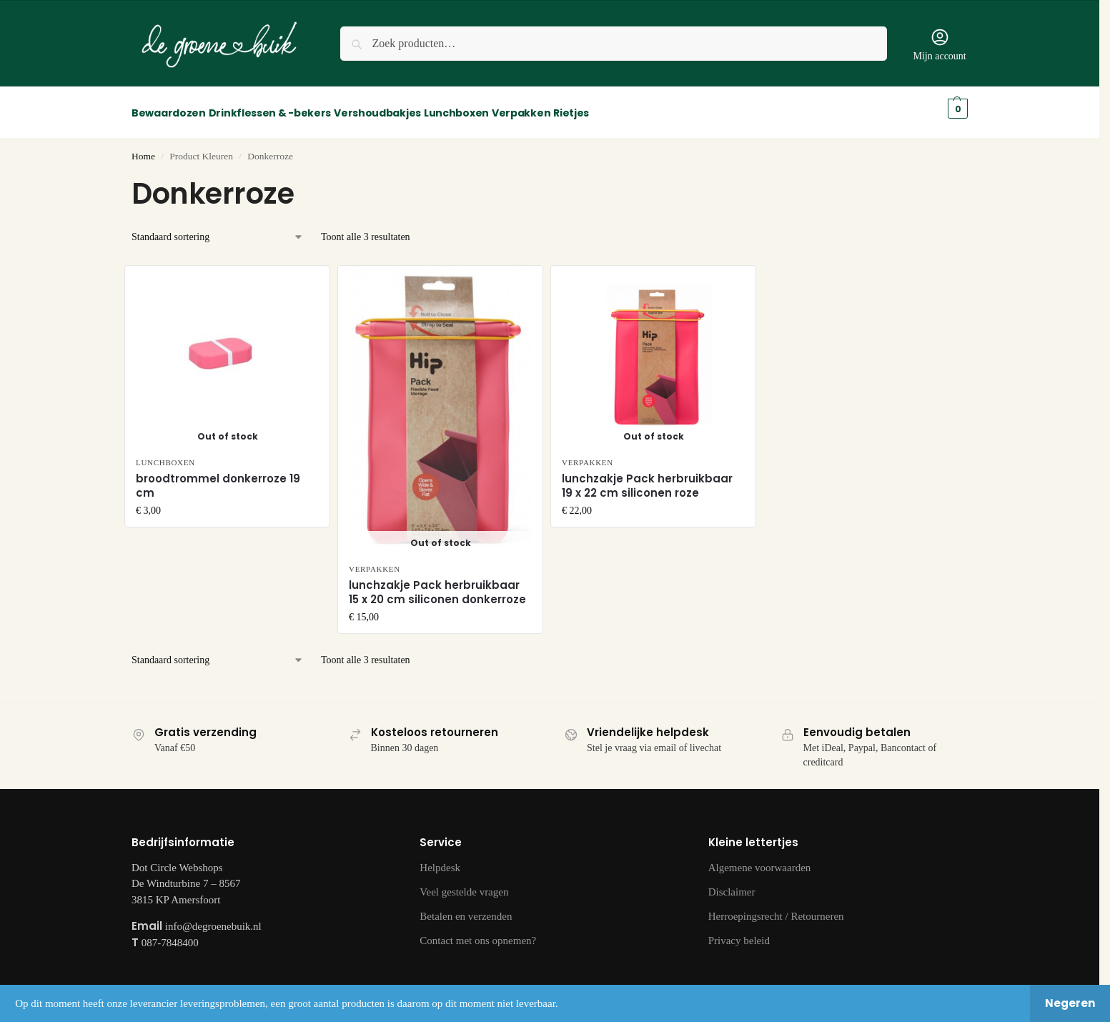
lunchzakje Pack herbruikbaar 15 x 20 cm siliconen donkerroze (437, 584)
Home (143, 148)
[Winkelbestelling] (218, 229)
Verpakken (374, 561)
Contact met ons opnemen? (478, 932)
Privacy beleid (739, 932)
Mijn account (939, 44)
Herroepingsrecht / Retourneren (776, 908)
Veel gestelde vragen (464, 884)
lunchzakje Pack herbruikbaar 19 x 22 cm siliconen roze (647, 478)
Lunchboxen (165, 454)
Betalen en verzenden (466, 908)
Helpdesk (440, 859)
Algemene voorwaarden (759, 859)
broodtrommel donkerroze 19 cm (218, 478)
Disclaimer (731, 884)
